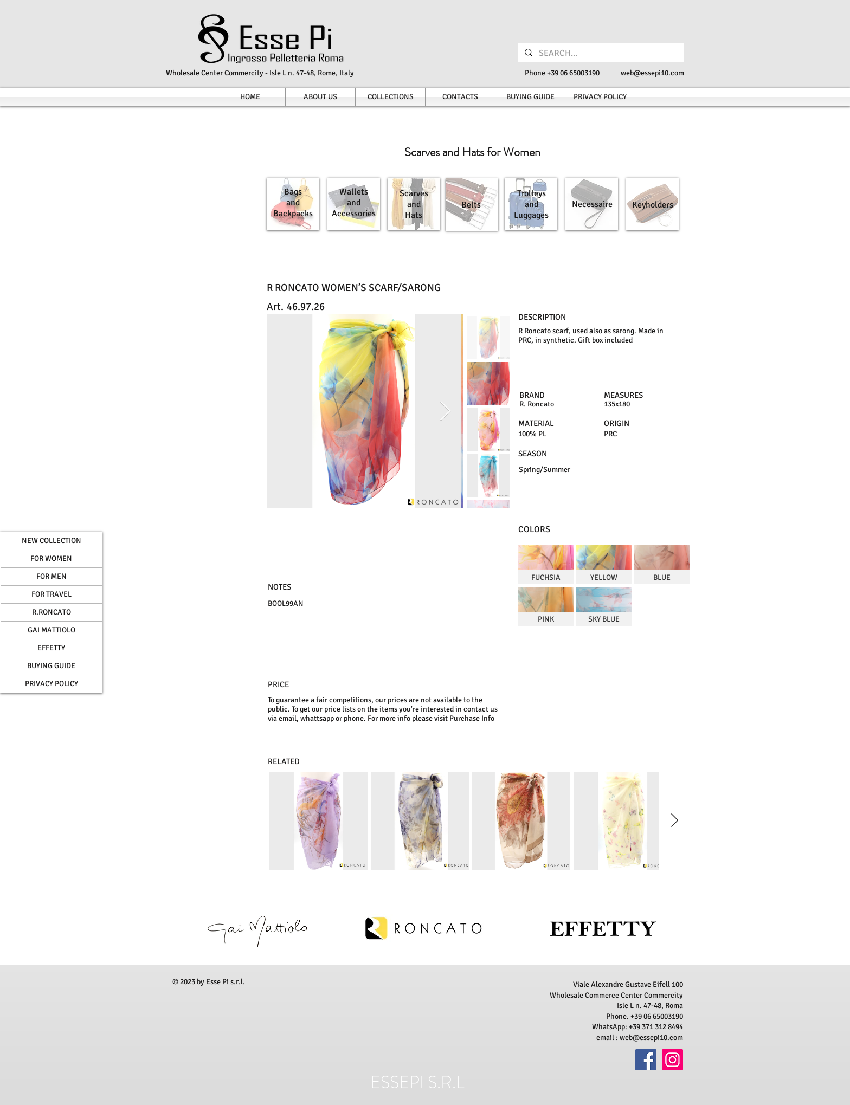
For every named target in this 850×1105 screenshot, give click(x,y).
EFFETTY (51, 647)
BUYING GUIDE (51, 665)
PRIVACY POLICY (51, 683)
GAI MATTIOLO (51, 630)
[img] (546, 564)
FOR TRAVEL (51, 594)
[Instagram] (672, 1059)
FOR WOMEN (51, 558)
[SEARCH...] (600, 53)
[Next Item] (445, 411)
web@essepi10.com (652, 72)
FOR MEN (51, 576)
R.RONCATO (51, 612)
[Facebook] (645, 1059)
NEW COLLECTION (51, 540)
